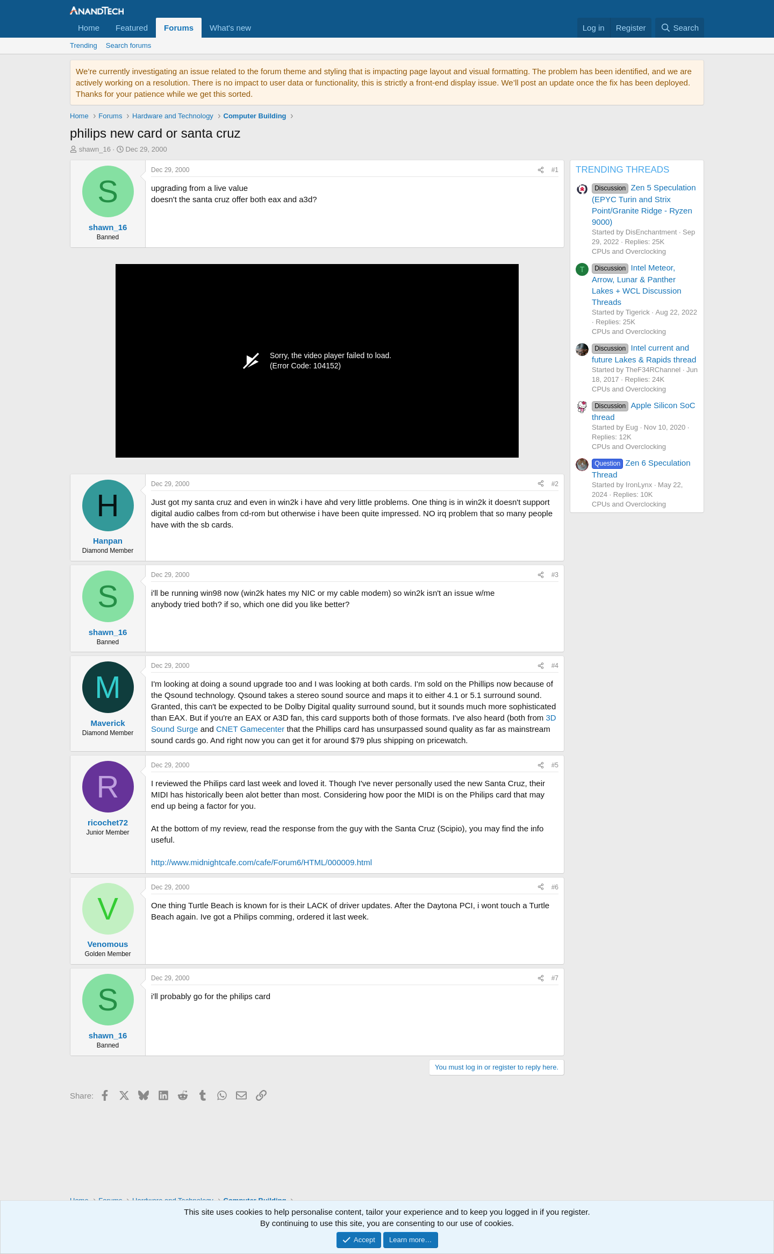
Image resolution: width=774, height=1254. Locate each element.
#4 (554, 665)
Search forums (129, 45)
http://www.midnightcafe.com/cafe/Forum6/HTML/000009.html (261, 862)
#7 (554, 978)
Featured (132, 27)
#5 (554, 765)
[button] (259, 28)
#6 (554, 887)
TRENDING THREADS (622, 170)
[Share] (541, 170)
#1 (554, 170)
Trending (83, 45)
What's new (230, 27)
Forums (179, 27)
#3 (554, 575)
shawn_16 (95, 149)
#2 (554, 484)
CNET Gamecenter (250, 728)
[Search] (679, 28)
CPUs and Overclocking (629, 251)
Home (88, 27)
